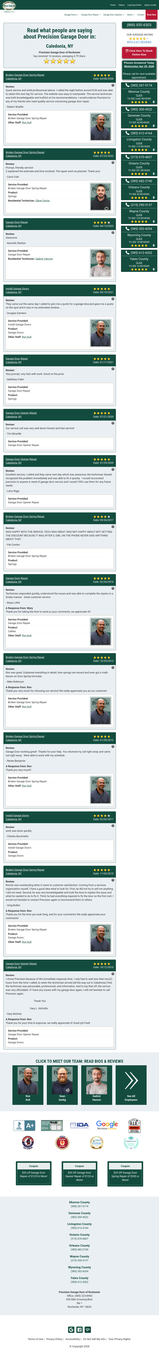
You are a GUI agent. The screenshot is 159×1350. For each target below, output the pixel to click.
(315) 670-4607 (79, 1238)
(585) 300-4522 (79, 1217)
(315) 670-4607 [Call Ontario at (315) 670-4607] (139, 157)
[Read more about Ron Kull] (27, 1085)
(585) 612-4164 (79, 1227)
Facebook (79, 1330)
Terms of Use (35, 1339)
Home (113, 5)
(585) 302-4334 (79, 1271)
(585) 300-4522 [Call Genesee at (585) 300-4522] (139, 109)
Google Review (71, 1330)
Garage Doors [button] (71, 15)
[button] (139, 96)
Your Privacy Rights (119, 1339)
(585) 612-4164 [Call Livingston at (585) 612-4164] (139, 133)
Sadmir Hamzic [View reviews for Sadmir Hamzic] (44, 258)
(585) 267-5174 (79, 1206)
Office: (79, 1295)
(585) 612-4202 (79, 1281)
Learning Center (134, 5)
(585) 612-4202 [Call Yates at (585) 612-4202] (139, 253)
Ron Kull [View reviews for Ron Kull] (27, 122)
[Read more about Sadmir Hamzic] (96, 1085)
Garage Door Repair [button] (90, 15)
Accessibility (73, 1339)
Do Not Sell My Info (94, 1339)
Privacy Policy (54, 1339)
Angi (88, 1330)
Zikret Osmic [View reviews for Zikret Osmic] (42, 200)
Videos (121, 5)
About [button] (130, 15)
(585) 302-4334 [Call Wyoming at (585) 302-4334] (139, 229)
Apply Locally (150, 5)
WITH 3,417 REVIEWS (139, 41)
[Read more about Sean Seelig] (62, 1085)
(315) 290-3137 (79, 1260)
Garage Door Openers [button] (113, 15)
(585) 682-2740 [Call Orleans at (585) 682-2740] (139, 181)
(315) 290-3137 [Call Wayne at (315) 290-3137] (139, 205)
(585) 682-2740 (79, 1249)
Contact (140, 15)
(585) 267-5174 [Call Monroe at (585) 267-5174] (139, 85)
